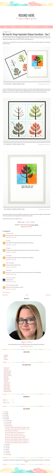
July (6, 446)
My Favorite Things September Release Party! (15, 437)
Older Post (48, 295)
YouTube (6, 356)
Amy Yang (6, 369)
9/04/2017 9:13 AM (11, 259)
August (6, 444)
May (6, 449)
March (6, 452)
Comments (6, 402)
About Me (13, 27)
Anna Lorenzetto (7, 372)
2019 (5, 415)
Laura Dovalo (7, 384)
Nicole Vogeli (6, 388)
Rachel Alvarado (7, 389)
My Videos (22, 27)
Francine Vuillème (8, 375)
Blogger (26, 461)
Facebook (6, 359)
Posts (5, 400)
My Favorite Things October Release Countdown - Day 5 (17, 429)
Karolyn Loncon (7, 382)
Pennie (7, 255)
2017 (5, 418)
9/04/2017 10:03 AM (11, 267)
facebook (22, 222)
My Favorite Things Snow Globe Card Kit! (14, 434)
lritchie (7, 270)
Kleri (7, 240)
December (7, 420)
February (7, 454)
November (7, 422)
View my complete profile (26, 346)
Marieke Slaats (7, 385)
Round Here (26, 15)
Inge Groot (6, 376)
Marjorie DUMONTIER (11, 285)
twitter (27, 222)
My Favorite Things (28, 226)
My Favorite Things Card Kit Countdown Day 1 (15, 432)
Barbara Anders (7, 373)
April (6, 451)
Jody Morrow (6, 379)
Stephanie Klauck (26, 342)
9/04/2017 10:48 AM (11, 274)
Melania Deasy (7, 386)
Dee (7, 248)
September (7, 425)
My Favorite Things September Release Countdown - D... (17, 439)
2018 (5, 417)
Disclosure (45, 27)
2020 (5, 413)
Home (5, 27)
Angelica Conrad (7, 370)
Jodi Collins (6, 378)
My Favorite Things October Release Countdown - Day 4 (17, 427)
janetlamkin (8, 233)
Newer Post (5, 295)
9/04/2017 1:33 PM (11, 281)
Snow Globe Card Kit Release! (11, 430)
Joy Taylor (6, 381)
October (7, 423)
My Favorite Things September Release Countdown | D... (17, 440)
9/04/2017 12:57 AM (11, 237)
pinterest (33, 222)
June (6, 447)
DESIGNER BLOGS (29, 471)
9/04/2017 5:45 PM (11, 289)
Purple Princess (9, 277)
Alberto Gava (6, 368)
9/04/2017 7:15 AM (11, 244)
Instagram (6, 355)
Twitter (5, 358)
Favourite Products (33, 27)
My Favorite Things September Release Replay (15, 435)
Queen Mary (8, 263)
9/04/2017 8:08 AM (11, 252)
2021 (5, 411)
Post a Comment (6, 292)
